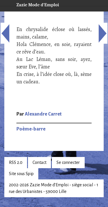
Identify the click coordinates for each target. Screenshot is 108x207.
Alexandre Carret (43, 114)
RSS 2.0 (15, 162)
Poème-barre (31, 129)
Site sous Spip (21, 173)
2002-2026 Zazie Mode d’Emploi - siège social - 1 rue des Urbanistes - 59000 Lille (53, 188)
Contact (39, 162)
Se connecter (68, 162)
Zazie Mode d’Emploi (33, 4)
